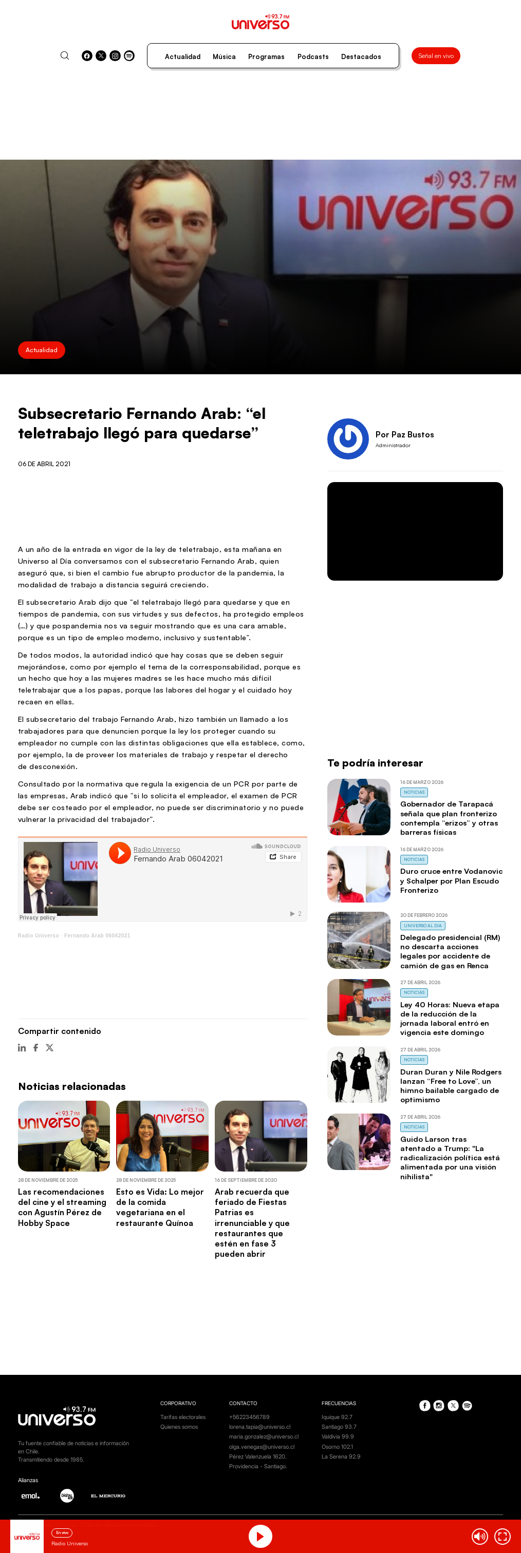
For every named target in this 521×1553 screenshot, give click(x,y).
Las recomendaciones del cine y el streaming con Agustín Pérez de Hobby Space (62, 1207)
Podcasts (313, 56)
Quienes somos (179, 1427)
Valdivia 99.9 (338, 1436)
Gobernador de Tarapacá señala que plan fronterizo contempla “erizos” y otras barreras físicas (449, 817)
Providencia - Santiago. (258, 1466)
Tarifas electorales (183, 1417)
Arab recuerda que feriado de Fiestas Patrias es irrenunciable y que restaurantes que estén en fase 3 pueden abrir (252, 1222)
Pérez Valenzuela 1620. (258, 1456)
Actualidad (182, 56)
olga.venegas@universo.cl (261, 1447)
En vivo (62, 1532)
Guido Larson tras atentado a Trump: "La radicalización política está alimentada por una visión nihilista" (450, 1157)
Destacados (361, 56)
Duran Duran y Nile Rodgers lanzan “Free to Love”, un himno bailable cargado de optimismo (450, 1085)
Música (224, 56)
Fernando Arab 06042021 (97, 935)
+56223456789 (249, 1417)
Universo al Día (423, 925)
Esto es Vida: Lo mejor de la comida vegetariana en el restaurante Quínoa (160, 1207)
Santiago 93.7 (339, 1427)
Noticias (414, 792)
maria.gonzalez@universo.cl (264, 1436)
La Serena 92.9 (341, 1456)
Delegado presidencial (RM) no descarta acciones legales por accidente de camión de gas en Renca (450, 951)
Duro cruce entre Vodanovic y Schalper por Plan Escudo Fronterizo (451, 880)
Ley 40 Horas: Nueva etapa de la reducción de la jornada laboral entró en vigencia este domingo (449, 1018)
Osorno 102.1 (337, 1447)
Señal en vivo (436, 56)
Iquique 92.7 (337, 1417)
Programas (266, 56)
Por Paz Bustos (405, 434)
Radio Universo (38, 935)
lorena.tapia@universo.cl (259, 1427)
